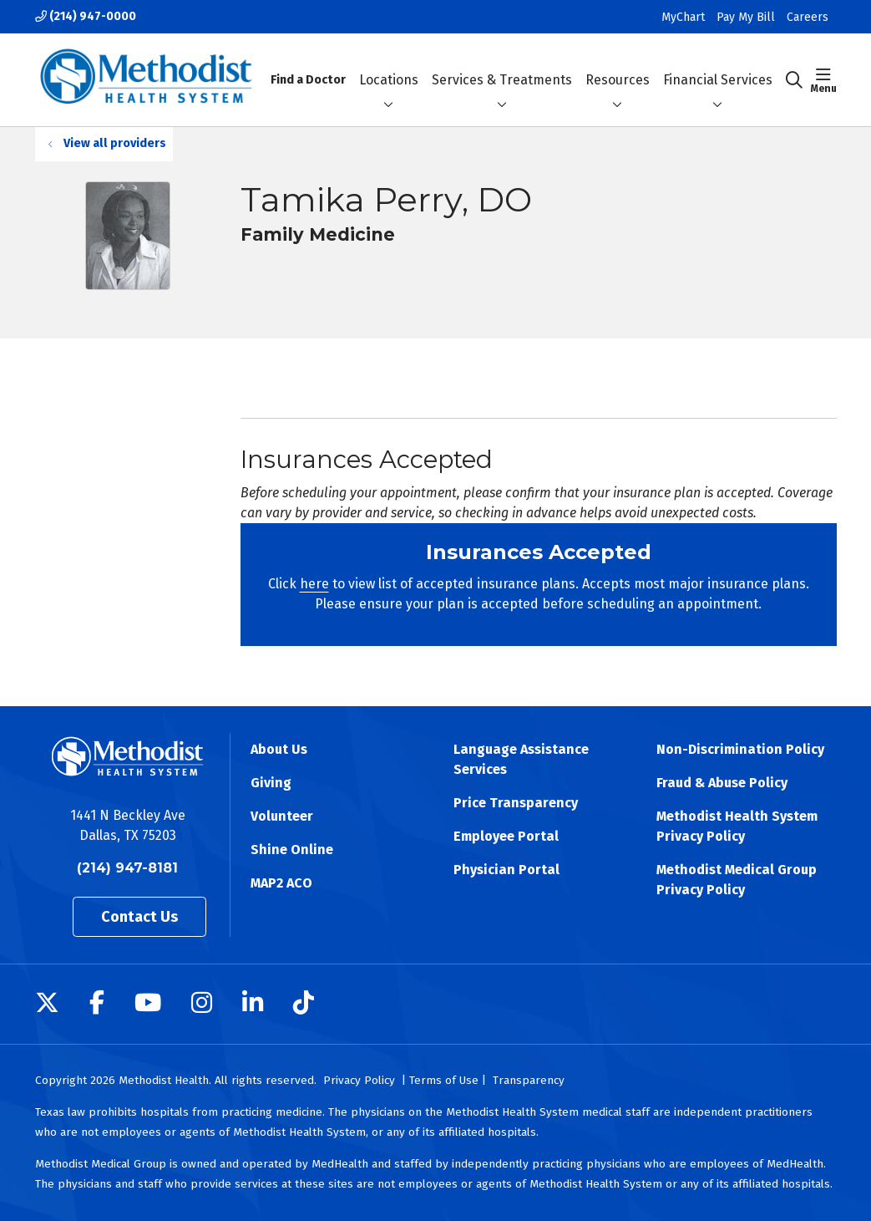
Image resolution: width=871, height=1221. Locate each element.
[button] (824, 80)
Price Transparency (515, 803)
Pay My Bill (746, 17)
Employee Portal (506, 836)
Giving (271, 783)
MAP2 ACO (281, 883)
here (314, 584)
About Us (279, 749)
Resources (617, 65)
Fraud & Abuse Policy (721, 783)
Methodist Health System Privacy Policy (737, 826)
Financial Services (717, 65)
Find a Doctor (308, 65)
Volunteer (282, 816)
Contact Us (139, 917)
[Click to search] (794, 80)
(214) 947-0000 (85, 16)
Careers (807, 17)
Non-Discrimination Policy (740, 749)
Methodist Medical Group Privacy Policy (736, 880)
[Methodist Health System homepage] (146, 79)
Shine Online (292, 849)
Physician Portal (506, 870)
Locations (388, 65)
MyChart (683, 17)
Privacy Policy (359, 1080)
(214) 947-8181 (127, 868)
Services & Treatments (502, 65)
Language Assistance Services (521, 759)
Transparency (529, 1080)
